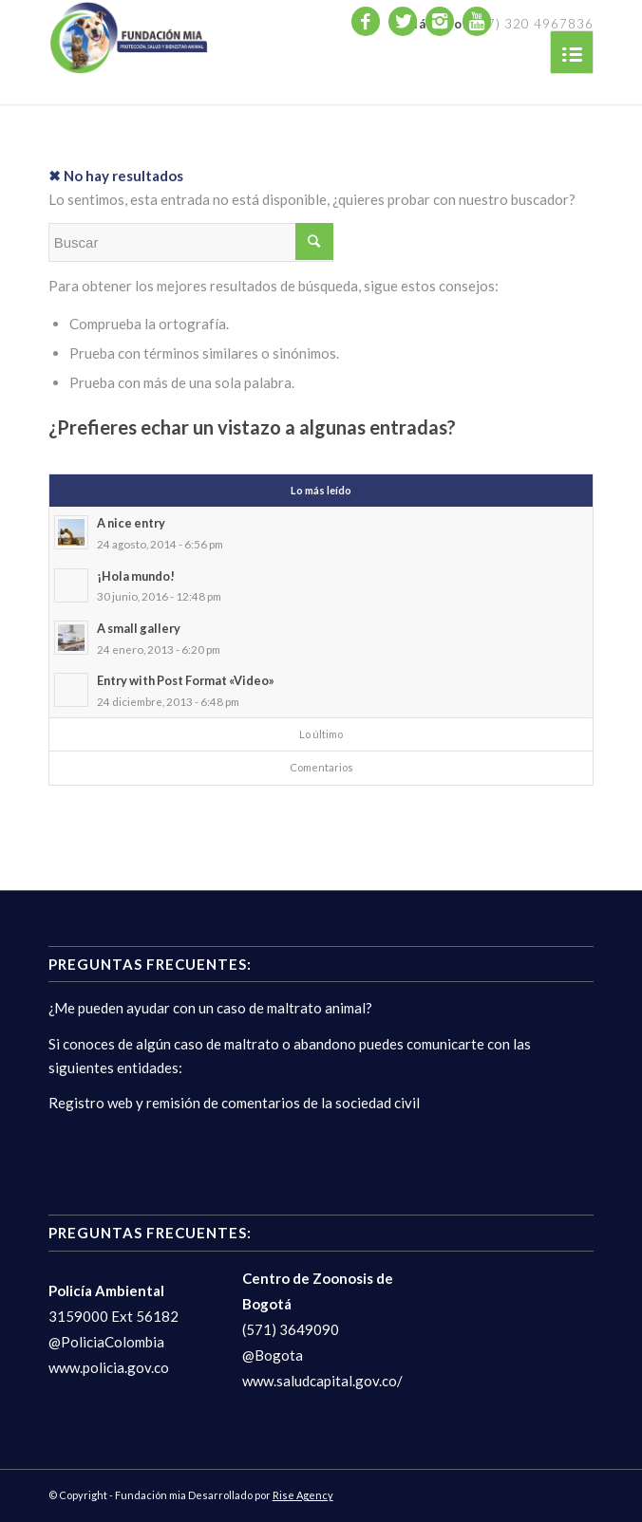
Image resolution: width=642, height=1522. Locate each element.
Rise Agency (303, 1495)
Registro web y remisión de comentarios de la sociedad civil (234, 1102)
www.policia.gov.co (108, 1367)
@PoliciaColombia (106, 1341)
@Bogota (272, 1355)
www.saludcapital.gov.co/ (322, 1380)
